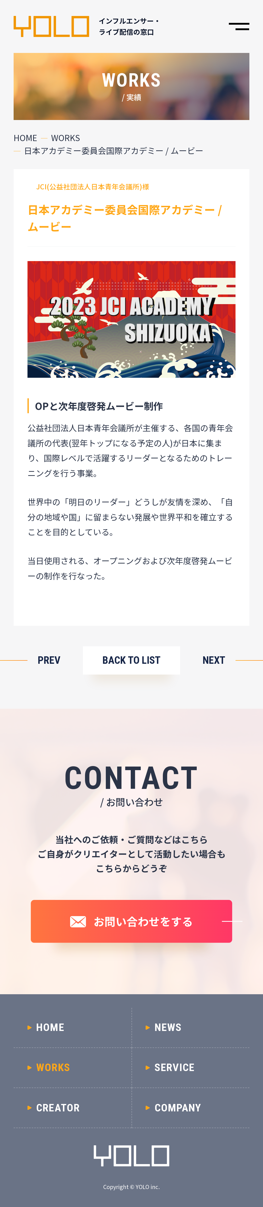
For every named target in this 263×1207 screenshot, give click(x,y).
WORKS (65, 137)
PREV (49, 660)
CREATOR (58, 1108)
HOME (25, 137)
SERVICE (175, 1067)
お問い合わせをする (143, 921)
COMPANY (178, 1108)
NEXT (214, 660)
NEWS (168, 1027)
